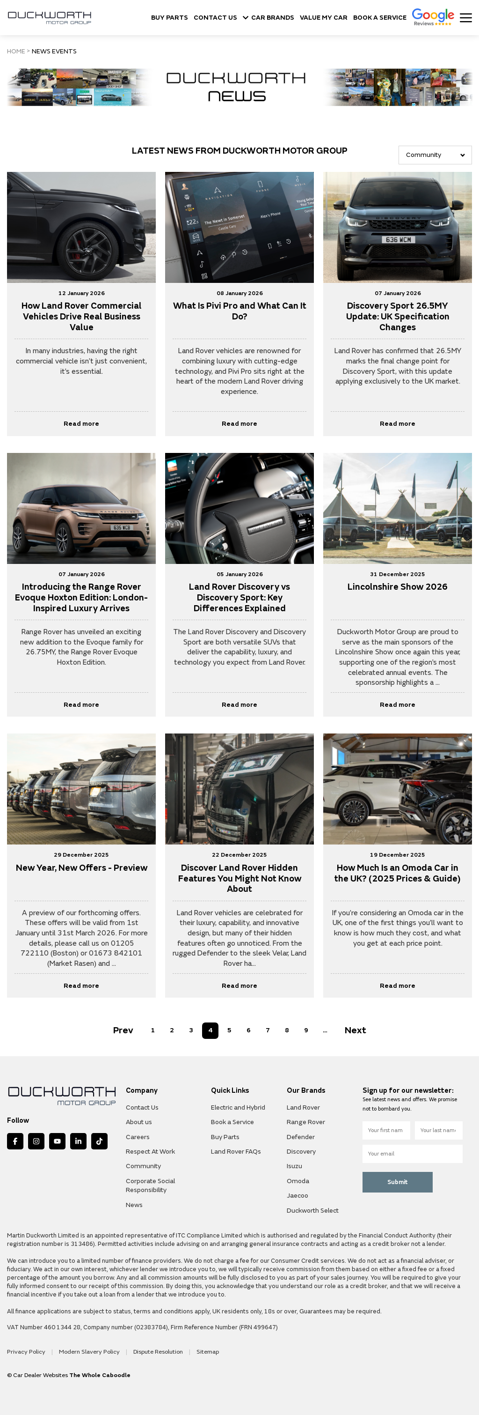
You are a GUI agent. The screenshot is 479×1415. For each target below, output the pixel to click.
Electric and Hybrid (238, 1106)
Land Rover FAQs (236, 1150)
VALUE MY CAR (324, 18)
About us (139, 1121)
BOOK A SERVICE (379, 18)
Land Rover (303, 1106)
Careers (138, 1136)
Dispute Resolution (151, 1350)
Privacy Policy (25, 1350)
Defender (301, 1136)
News (134, 1204)
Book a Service (232, 1121)
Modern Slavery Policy (85, 1350)
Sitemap (199, 1350)
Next (355, 1029)
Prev (123, 1029)
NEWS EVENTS (52, 51)
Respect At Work (150, 1150)
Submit (398, 1181)
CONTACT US (215, 18)
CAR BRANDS (268, 18)
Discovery (301, 1150)
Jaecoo (297, 1194)
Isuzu (294, 1165)
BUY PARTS (169, 18)
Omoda (298, 1180)
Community (143, 1165)
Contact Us (142, 1106)
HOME (15, 51)
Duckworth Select (313, 1209)
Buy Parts (225, 1136)
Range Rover (306, 1121)
